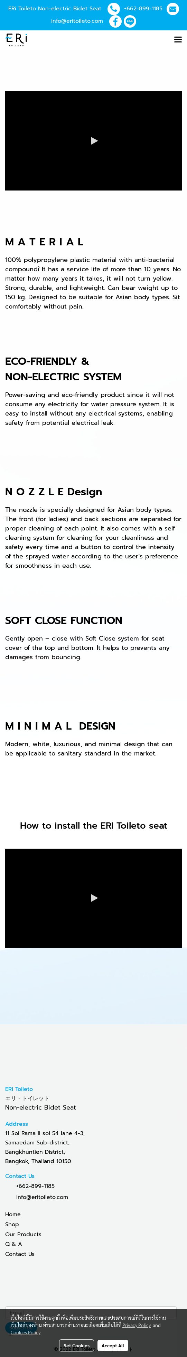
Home (13, 1214)
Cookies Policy (25, 1332)
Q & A (13, 1244)
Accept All (113, 1345)
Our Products (23, 1234)
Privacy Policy (136, 1325)
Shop (12, 1224)
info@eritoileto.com (77, 21)
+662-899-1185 (143, 8)
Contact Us (20, 1254)
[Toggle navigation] (178, 40)
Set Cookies (77, 1345)
